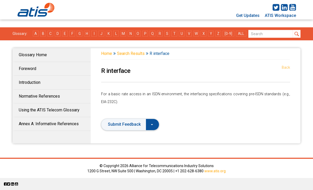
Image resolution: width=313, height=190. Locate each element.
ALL (241, 33)
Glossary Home (33, 54)
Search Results (131, 53)
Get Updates (248, 15)
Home (106, 53)
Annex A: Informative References (49, 123)
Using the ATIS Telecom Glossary (49, 109)
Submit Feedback (130, 124)
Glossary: (20, 33)
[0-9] (228, 33)
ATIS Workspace (280, 15)
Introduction (29, 82)
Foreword (27, 68)
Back (286, 67)
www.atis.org (215, 171)
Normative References (39, 96)
